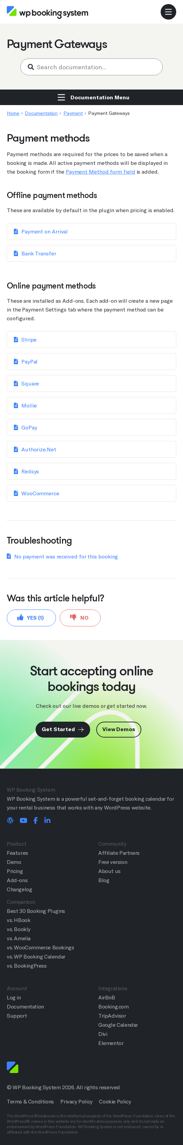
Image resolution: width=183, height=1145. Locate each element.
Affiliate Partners (119, 853)
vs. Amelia (18, 938)
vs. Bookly (18, 929)
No (79, 617)
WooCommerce (40, 493)
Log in (14, 997)
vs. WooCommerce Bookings (40, 947)
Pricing (15, 871)
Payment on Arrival (44, 231)
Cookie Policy (115, 1101)
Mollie (29, 405)
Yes (30, 617)
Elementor (110, 1043)
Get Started (63, 729)
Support (17, 1016)
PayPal (29, 361)
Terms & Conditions (30, 1101)
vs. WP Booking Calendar (36, 956)
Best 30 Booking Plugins (36, 911)
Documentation (41, 113)
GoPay (29, 427)
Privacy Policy (76, 1101)
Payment (72, 113)
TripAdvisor (112, 1016)
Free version (112, 862)
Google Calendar (118, 1025)
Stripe (29, 340)
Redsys (30, 471)
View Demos (118, 729)
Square (30, 383)
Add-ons (17, 880)
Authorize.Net (38, 449)
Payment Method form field (100, 172)
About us (109, 871)
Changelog (19, 889)
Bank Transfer (38, 253)
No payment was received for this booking (66, 556)
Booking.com (113, 1006)
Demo (14, 862)
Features (17, 853)
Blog (103, 880)
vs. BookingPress (27, 966)
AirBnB (106, 997)
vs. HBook (18, 920)
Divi (102, 1034)
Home (13, 113)
